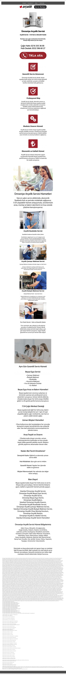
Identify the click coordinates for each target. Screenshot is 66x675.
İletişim (36, 3)
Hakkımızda (42, 3)
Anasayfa (24, 3)
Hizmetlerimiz (30, 3)
